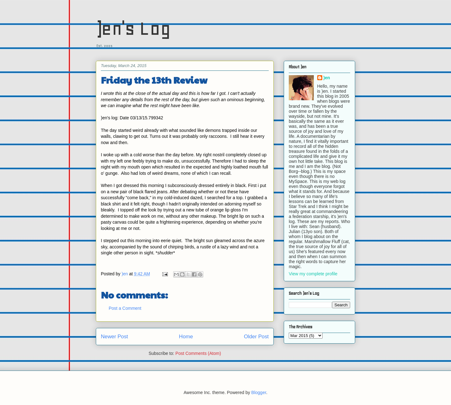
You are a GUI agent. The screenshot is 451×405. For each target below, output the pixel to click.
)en (327, 77)
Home (186, 337)
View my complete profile (313, 273)
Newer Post (114, 337)
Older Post (256, 337)
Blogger (258, 392)
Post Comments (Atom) (198, 353)
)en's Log (133, 28)
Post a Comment (125, 308)
